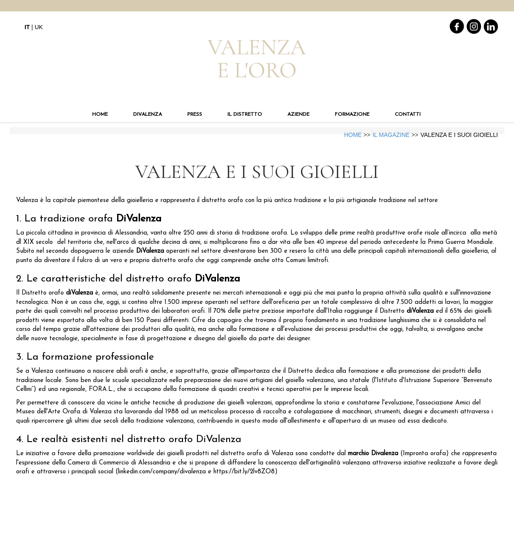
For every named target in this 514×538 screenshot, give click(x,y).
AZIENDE (298, 114)
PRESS (194, 114)
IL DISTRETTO (244, 114)
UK (39, 27)
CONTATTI (408, 114)
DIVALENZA (147, 114)
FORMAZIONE (352, 114)
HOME (100, 114)
